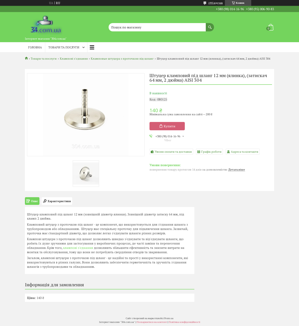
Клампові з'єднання (74, 58)
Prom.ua (168, 318)
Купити (169, 126)
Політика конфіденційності (184, 322)
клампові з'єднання (78, 248)
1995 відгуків (215, 2)
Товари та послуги (63, 47)
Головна (35, 47)
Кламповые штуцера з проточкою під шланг (122, 58)
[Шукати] (210, 25)
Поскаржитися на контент (152, 322)
